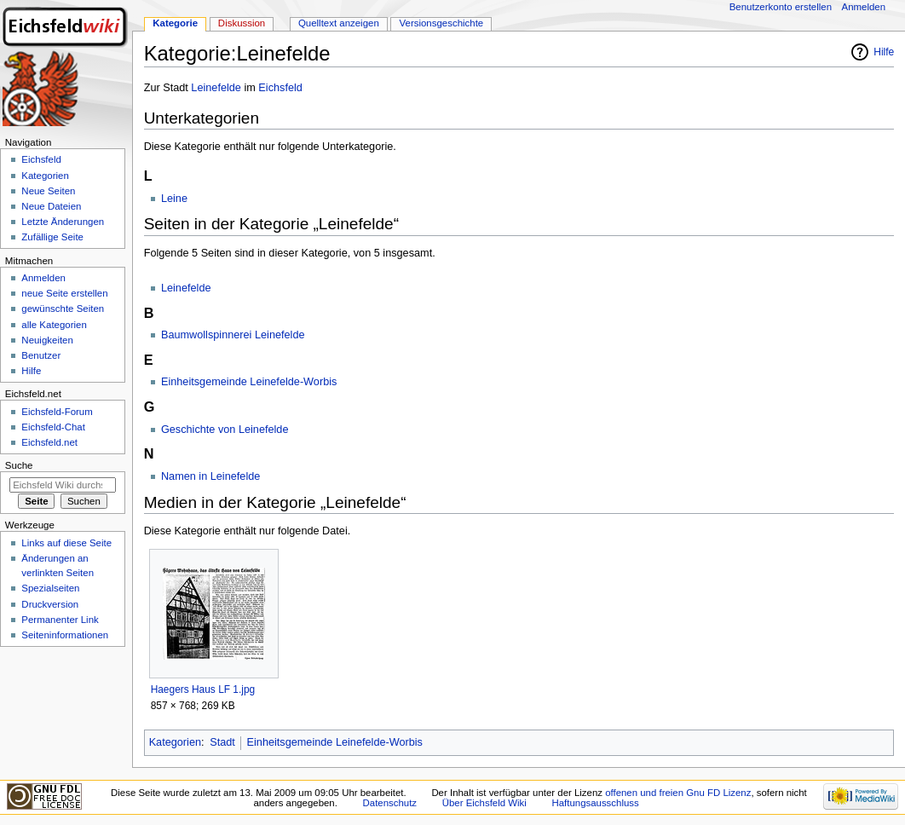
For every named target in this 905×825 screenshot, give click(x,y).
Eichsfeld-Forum (56, 412)
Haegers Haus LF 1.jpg (203, 689)
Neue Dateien (51, 206)
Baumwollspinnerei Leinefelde (233, 335)
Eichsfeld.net (49, 442)
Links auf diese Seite (66, 543)
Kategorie (175, 23)
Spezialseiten (50, 588)
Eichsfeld (280, 88)
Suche (19, 465)
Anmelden (864, 7)
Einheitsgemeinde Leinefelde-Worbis (249, 382)
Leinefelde (216, 88)
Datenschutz (390, 803)
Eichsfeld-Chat (52, 427)
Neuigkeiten (47, 340)
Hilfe (883, 52)
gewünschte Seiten (62, 308)
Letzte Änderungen (62, 221)
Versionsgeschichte (442, 23)
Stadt (222, 742)
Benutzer (41, 355)
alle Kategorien (53, 325)
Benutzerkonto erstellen (780, 7)
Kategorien (175, 742)
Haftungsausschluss (594, 803)
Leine (174, 199)
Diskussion (241, 23)
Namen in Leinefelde (210, 476)
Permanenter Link (59, 619)
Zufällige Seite (52, 237)
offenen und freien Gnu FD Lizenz (678, 793)
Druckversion (49, 604)
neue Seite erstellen (64, 293)
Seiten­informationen (64, 635)
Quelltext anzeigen (338, 23)
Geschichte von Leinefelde (225, 430)
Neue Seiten (48, 191)
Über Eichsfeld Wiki (484, 803)
